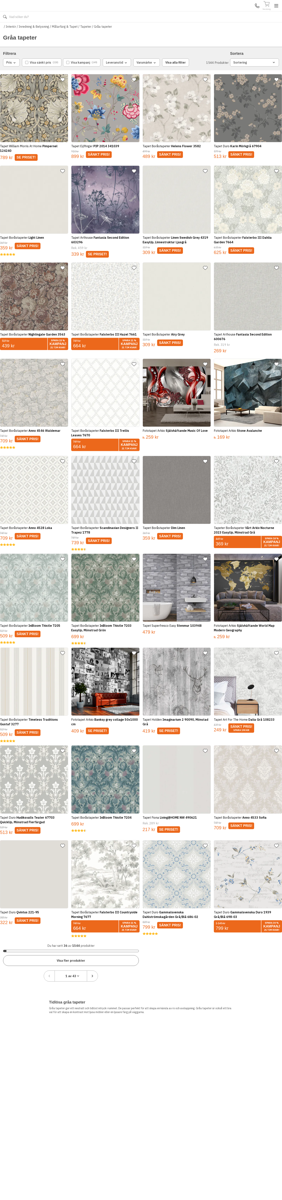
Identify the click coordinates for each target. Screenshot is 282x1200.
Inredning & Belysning (34, 38)
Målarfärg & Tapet (65, 38)
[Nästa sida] (273, 959)
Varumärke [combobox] (147, 74)
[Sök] (175, 11)
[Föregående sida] (230, 959)
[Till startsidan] (31, 11)
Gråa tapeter (103, 38)
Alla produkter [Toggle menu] (17, 28)
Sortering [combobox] (254, 74)
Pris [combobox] (11, 74)
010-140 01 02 (111, 28)
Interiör (11, 38)
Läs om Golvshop (175, 28)
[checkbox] (41, 74)
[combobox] (252, 959)
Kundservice (234, 11)
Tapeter (85, 38)
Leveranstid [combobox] (117, 74)
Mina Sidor (249, 11)
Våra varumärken (145, 28)
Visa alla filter (175, 74)
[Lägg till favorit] (64, 91)
